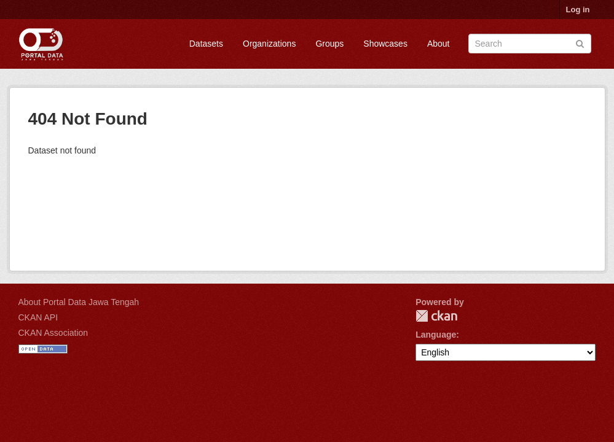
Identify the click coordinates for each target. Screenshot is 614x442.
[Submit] (580, 42)
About (438, 43)
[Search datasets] (529, 43)
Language (435, 334)
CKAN (436, 315)
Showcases (385, 43)
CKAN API (38, 317)
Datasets (206, 43)
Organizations (269, 43)
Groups (329, 43)
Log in (578, 9)
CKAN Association (53, 333)
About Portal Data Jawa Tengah (79, 302)
